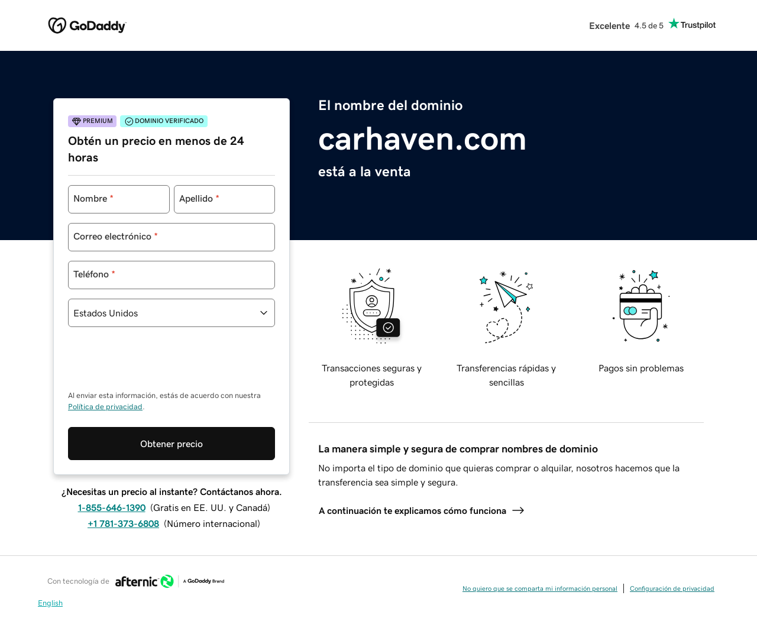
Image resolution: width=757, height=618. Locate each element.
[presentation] (158, 364)
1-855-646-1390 (111, 507)
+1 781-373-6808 (123, 523)
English (50, 603)
